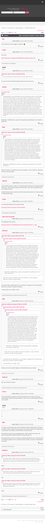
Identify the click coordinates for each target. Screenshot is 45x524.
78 (6, 32)
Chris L (4, 391)
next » (43, 30)
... (5, 32)
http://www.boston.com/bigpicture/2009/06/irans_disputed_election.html (18, 58)
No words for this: (5, 92)
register (25, 8)
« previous (39, 30)
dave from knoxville (8, 216)
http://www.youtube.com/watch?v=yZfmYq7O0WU (13, 207)
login (21, 8)
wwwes (4, 87)
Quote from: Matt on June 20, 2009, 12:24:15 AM (13, 235)
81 (11, 32)
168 (15, 32)
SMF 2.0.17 (19, 520)
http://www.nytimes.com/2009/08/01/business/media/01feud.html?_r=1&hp (19, 224)
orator (4, 50)
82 (12, 32)
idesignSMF (41, 520)
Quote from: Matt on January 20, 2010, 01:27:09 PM (13, 455)
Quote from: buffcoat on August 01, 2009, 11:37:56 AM (14, 304)
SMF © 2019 (25, 520)
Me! (3, 39)
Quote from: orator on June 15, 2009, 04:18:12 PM (13, 73)
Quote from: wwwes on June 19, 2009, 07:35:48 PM (13, 132)
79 (8, 32)
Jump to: (42, 507)
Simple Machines (31, 520)
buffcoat (4, 230)
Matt (3, 127)
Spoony (4, 181)
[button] (42, 2)
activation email (23, 10)
